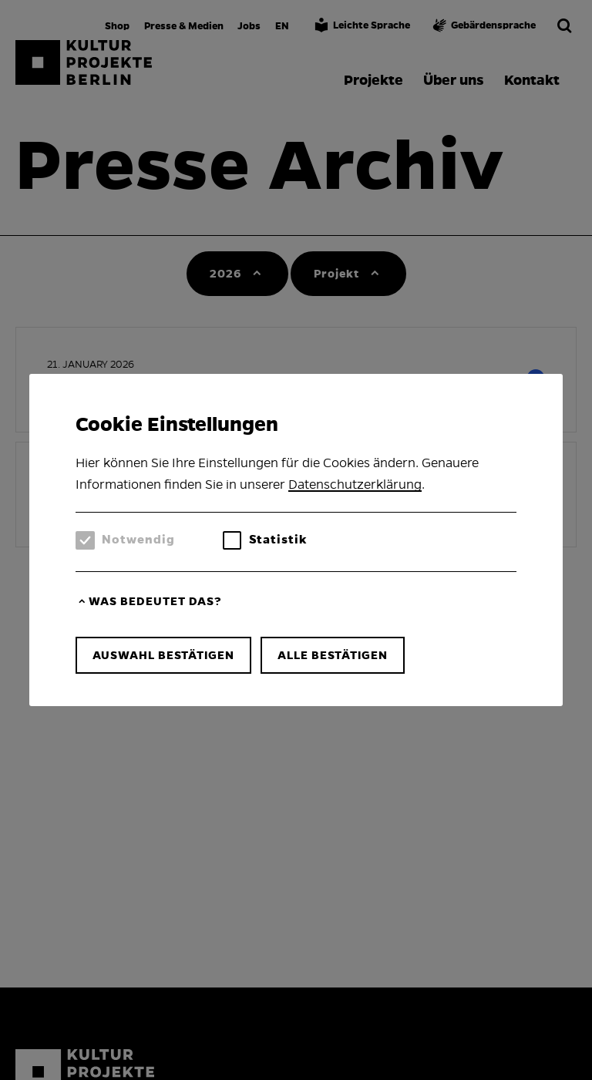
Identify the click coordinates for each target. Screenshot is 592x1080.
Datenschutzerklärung (355, 485)
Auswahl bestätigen (163, 655)
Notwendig (138, 539)
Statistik (278, 539)
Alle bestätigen (333, 655)
